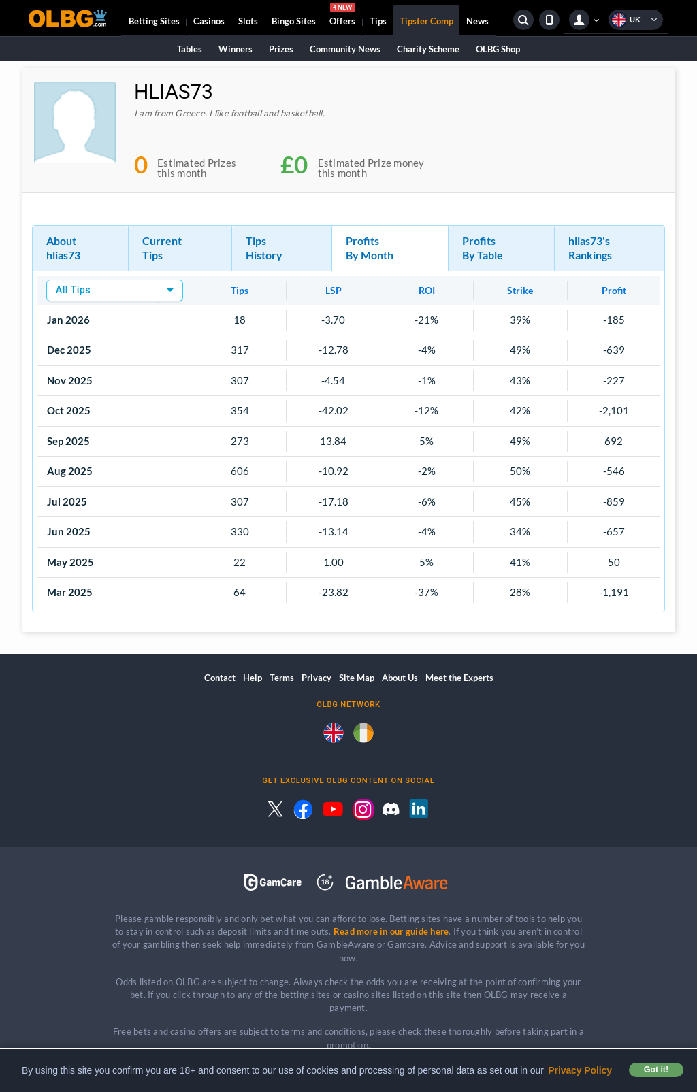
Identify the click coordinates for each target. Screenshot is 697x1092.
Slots (248, 21)
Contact (220, 677)
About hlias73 (63, 247)
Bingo (294, 21)
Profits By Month (369, 247)
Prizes (281, 49)
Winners (235, 49)
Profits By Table (482, 247)
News (477, 21)
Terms (282, 677)
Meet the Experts (459, 677)
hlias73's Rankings (590, 247)
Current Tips (162, 247)
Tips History (264, 247)
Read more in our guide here (391, 931)
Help (252, 677)
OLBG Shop (498, 49)
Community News (345, 49)
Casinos (209, 21)
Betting (154, 21)
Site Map (356, 677)
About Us (400, 677)
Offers (342, 16)
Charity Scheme (428, 49)
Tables (189, 49)
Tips (378, 21)
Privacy (316, 677)
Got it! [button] (656, 1069)
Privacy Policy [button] (580, 1070)
